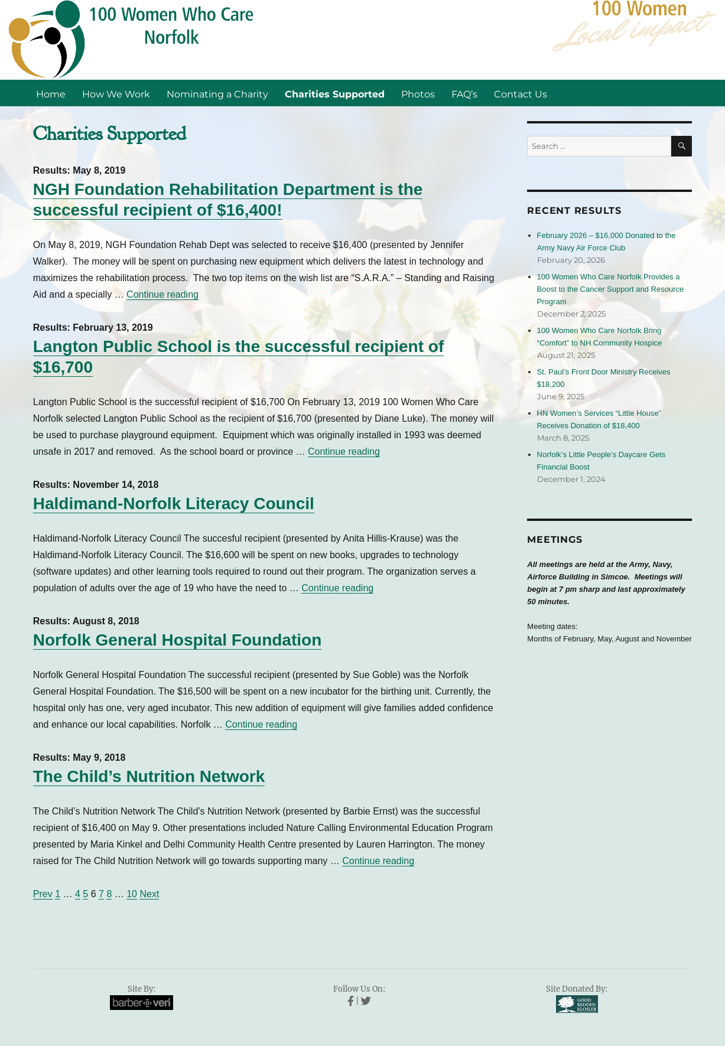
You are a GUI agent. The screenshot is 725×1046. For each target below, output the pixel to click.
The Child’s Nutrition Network (149, 776)
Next (149, 894)
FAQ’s (464, 94)
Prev (43, 894)
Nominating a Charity (217, 94)
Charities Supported (335, 94)
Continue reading (162, 294)
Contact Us (520, 94)
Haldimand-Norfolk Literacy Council (173, 503)
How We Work (116, 94)
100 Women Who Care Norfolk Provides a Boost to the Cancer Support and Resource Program (610, 289)
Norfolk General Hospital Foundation (177, 640)
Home (51, 94)
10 (131, 894)
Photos (418, 94)
